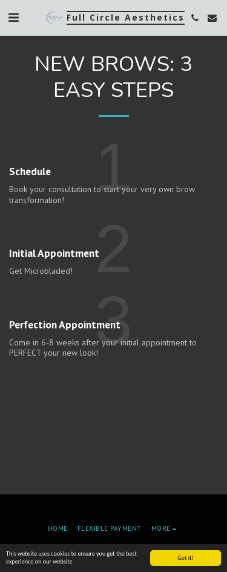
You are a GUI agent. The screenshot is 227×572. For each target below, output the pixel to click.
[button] (13, 17)
